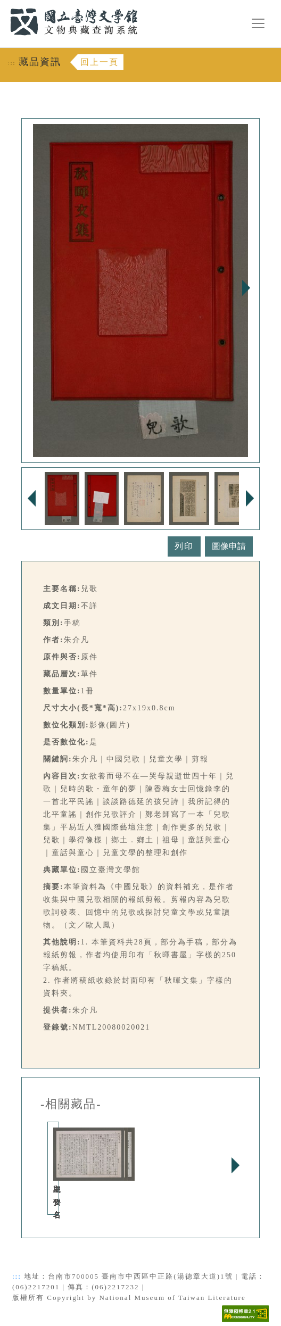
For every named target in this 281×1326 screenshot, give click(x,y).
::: (3, 6)
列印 (184, 546)
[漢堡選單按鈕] (258, 23)
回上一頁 (99, 62)
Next (246, 288)
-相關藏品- (71, 1104)
